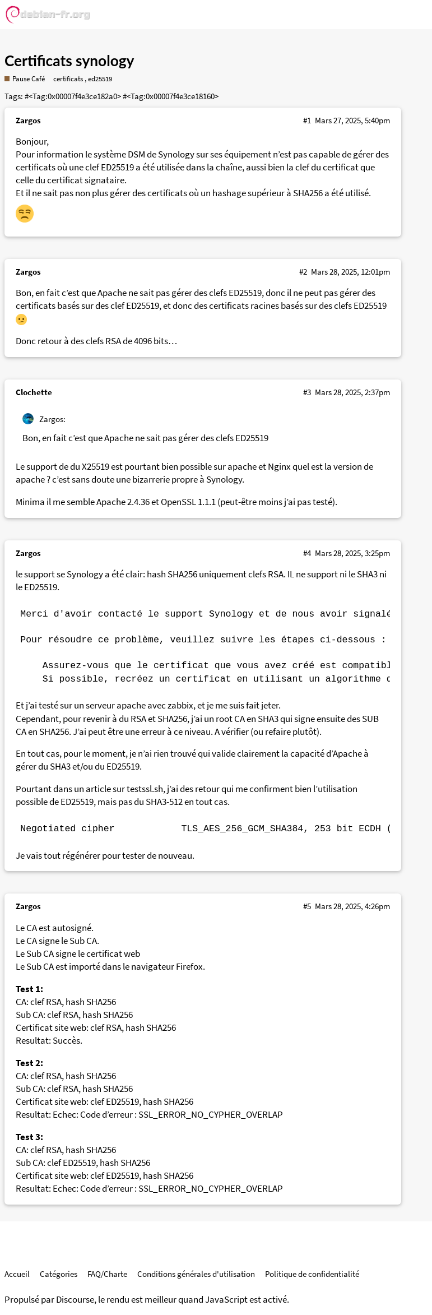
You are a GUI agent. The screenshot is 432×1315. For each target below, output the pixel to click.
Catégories (58, 1273)
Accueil (17, 1273)
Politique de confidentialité (312, 1273)
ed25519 (100, 79)
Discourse (75, 1299)
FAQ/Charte (107, 1273)
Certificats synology (69, 61)
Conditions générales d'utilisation (196, 1273)
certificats (68, 79)
